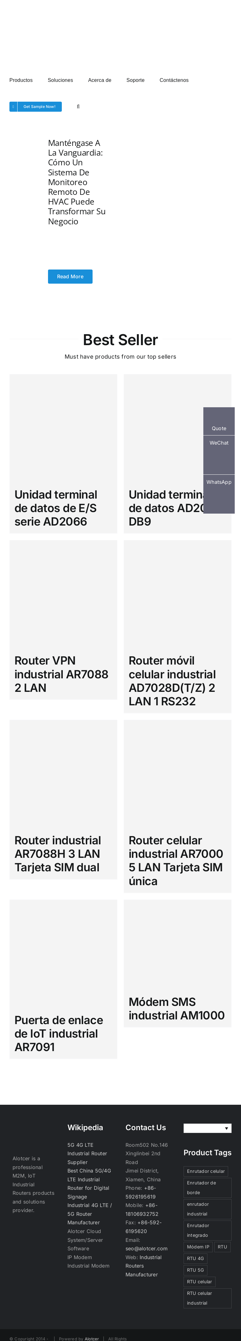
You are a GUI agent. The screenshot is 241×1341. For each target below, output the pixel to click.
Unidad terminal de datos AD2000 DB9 (175, 508)
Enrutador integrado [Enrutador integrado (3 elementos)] (198, 1230)
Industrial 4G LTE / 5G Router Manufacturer (89, 1214)
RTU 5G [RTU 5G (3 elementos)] (195, 1270)
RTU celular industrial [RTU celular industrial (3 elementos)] (199, 1298)
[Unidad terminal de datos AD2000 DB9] (177, 428)
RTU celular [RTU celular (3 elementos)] (199, 1281)
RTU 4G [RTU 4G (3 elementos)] (195, 1258)
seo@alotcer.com (147, 1248)
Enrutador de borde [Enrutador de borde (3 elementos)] (201, 1187)
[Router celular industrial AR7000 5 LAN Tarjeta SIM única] (177, 773)
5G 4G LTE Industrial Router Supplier (87, 1153)
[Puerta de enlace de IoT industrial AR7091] (63, 953)
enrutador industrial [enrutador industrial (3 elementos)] (198, 1208)
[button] (78, 106)
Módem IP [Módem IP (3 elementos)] (198, 1246)
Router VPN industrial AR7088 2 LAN (61, 674)
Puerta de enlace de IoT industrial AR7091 (58, 1033)
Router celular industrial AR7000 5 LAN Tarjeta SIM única (176, 860)
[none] (208, 1128)
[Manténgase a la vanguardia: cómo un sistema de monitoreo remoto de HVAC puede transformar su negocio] (18, 210)
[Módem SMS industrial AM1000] (177, 944)
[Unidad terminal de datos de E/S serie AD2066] (63, 428)
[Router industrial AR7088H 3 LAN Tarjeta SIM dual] (63, 773)
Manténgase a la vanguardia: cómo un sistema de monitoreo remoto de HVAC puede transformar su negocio (77, 182)
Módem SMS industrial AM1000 (177, 1008)
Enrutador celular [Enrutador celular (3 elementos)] (206, 1171)
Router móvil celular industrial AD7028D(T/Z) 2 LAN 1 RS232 (172, 681)
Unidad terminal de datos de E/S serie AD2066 (55, 508)
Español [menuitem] (202, 1128)
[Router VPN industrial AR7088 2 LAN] (63, 594)
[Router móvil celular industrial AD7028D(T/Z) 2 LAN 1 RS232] (177, 594)
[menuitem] (208, 1128)
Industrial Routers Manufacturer (144, 1266)
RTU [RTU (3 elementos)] (222, 1246)
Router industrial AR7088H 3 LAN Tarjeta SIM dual (57, 853)
